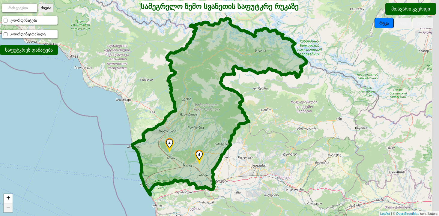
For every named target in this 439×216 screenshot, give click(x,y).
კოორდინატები (23, 20)
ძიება (46, 8)
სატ (403, 23)
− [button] (8, 207)
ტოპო (423, 23)
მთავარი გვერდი (410, 8)
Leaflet (385, 213)
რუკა (384, 23)
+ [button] (8, 198)
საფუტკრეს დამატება (29, 49)
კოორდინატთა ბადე (28, 34)
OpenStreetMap (408, 213)
